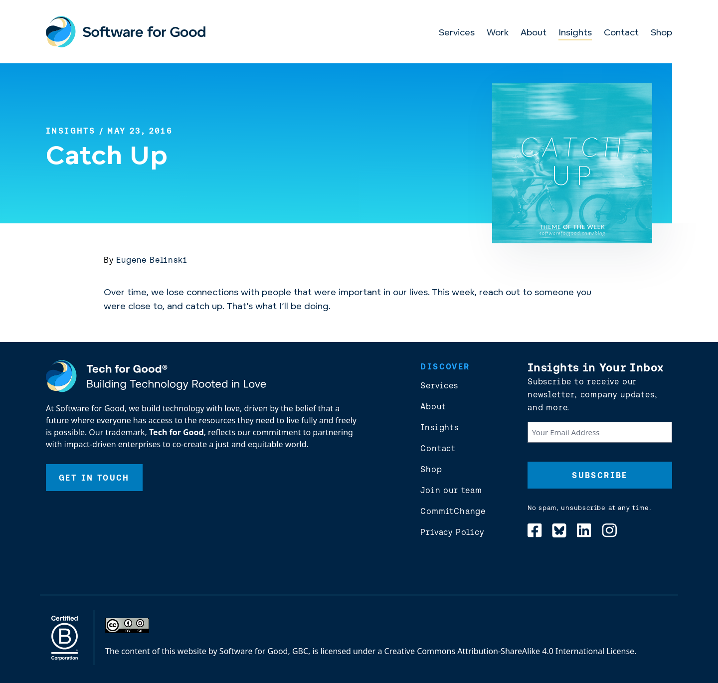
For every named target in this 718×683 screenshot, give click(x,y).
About (533, 33)
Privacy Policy (452, 531)
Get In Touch (94, 477)
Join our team (451, 490)
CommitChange (453, 511)
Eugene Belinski (151, 259)
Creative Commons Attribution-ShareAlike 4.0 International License (509, 651)
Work (498, 33)
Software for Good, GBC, (264, 651)
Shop (661, 33)
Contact (621, 33)
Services (457, 33)
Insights (575, 33)
